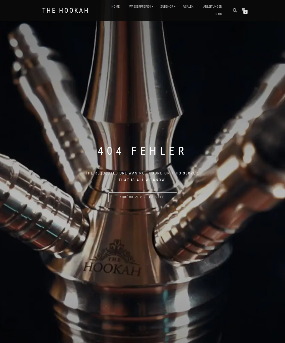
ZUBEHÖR (166, 7)
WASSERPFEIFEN (140, 7)
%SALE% (188, 7)
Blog (218, 14)
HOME (115, 7)
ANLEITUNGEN (212, 7)
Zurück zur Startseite (142, 197)
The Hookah (65, 10)
